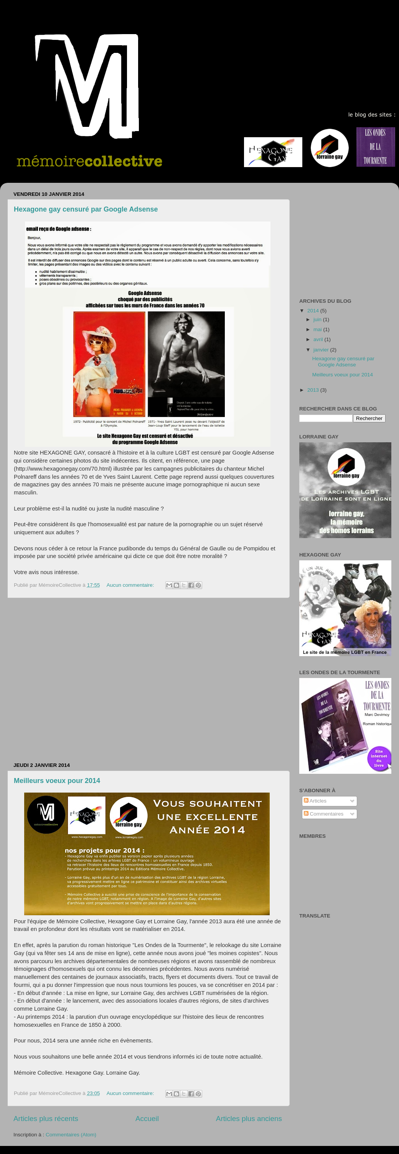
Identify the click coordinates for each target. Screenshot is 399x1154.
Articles (315, 801)
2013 (313, 390)
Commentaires (324, 814)
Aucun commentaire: (131, 585)
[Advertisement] (72, 680)
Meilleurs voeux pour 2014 (57, 781)
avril (319, 339)
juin (318, 319)
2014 (313, 311)
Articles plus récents (45, 1119)
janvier (321, 350)
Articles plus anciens (249, 1119)
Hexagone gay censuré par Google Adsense (86, 209)
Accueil (147, 1119)
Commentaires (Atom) (71, 1135)
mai (318, 329)
